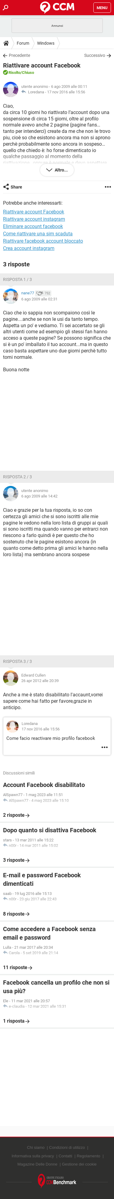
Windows (45, 43)
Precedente (19, 55)
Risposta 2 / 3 (17, 476)
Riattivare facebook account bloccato (43, 241)
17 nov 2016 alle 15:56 (66, 92)
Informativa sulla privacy (33, 1156)
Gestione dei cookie (79, 1164)
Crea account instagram (28, 248)
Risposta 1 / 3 (17, 279)
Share (16, 187)
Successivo (94, 55)
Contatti (65, 1156)
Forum (23, 43)
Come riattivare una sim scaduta (38, 234)
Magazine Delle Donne (37, 1164)
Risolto (14, 72)
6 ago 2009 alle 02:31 (39, 299)
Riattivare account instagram (34, 219)
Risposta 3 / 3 (17, 661)
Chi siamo (36, 1147)
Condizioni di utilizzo (67, 1147)
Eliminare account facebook (33, 226)
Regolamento (88, 1156)
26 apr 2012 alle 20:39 (40, 680)
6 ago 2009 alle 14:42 (39, 496)
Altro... (61, 170)
